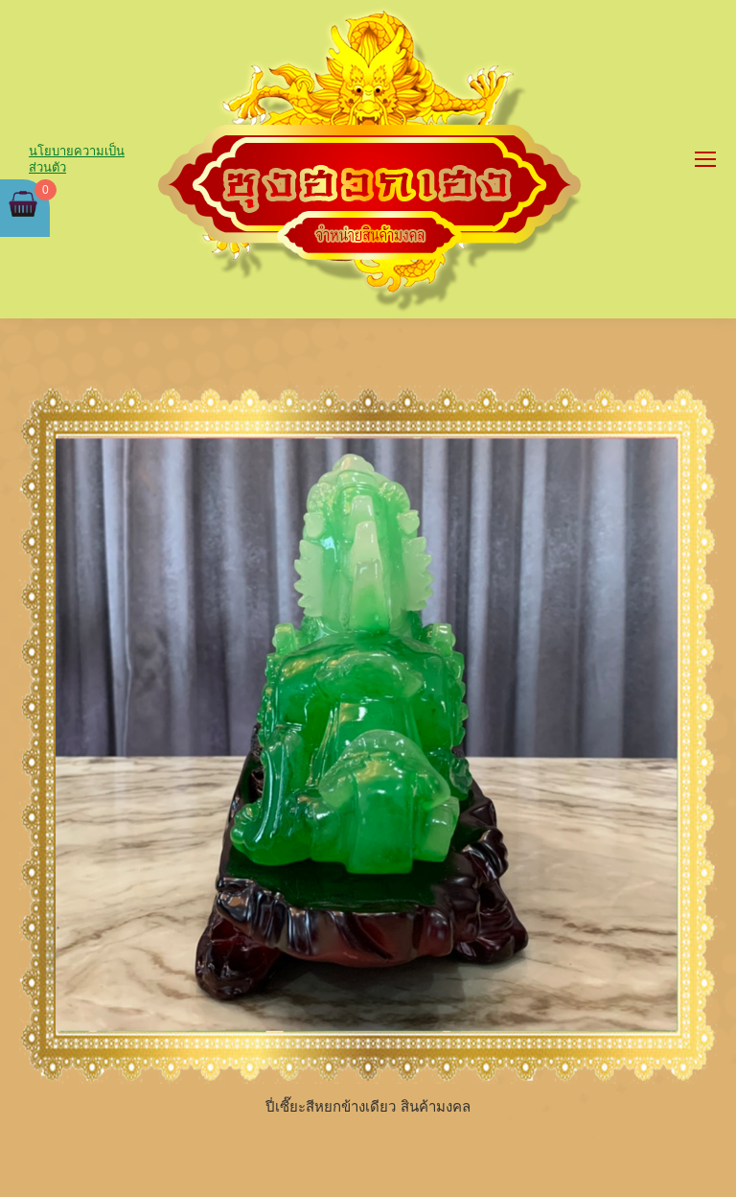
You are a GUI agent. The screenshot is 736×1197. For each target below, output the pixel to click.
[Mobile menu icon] (705, 159)
